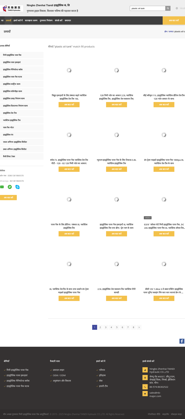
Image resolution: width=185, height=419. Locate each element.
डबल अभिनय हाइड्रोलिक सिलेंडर (14, 149)
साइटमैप (165, 414)
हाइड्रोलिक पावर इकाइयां (12, 62)
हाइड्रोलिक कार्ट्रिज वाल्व (11, 84)
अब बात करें (174, 20)
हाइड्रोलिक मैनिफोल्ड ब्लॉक (13, 69)
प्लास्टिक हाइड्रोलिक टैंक (12, 120)
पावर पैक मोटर (8, 127)
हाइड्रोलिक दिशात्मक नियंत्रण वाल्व (15, 105)
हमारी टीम (102, 386)
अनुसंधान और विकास (60, 380)
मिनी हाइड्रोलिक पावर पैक (12, 55)
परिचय (100, 369)
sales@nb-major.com (155, 394)
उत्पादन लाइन (57, 369)
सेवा (99, 380)
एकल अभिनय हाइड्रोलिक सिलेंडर (15, 142)
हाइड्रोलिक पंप (8, 134)
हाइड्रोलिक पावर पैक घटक (12, 76)
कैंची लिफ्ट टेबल (9, 156)
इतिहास (101, 375)
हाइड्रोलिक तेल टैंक (10, 113)
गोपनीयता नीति (154, 414)
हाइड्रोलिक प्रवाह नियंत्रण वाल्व (14, 98)
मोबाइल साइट (176, 414)
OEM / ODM (58, 375)
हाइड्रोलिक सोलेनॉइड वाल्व (12, 91)
